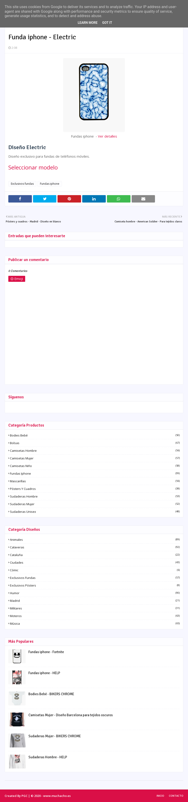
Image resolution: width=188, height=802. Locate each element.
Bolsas (95, 443)
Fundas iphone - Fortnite (46, 652)
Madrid (95, 601)
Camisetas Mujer (95, 458)
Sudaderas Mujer (95, 504)
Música (95, 623)
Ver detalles (107, 136)
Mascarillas (95, 481)
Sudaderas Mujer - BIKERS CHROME (54, 736)
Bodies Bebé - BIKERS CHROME (51, 694)
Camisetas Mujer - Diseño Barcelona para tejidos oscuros (70, 715)
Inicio (160, 795)
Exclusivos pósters (95, 585)
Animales (95, 540)
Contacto (176, 795)
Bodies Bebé (95, 435)
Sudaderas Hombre (95, 496)
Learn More (87, 23)
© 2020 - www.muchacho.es (51, 796)
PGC (24, 796)
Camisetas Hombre (95, 451)
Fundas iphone (49, 184)
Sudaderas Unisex (95, 512)
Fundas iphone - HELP (44, 673)
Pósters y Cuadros (95, 489)
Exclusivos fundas (22, 184)
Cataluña (95, 555)
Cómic (95, 570)
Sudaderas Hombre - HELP (47, 757)
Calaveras (95, 547)
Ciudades (95, 562)
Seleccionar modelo (33, 167)
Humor (95, 593)
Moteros (95, 616)
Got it (107, 23)
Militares (95, 608)
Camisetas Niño (95, 466)
